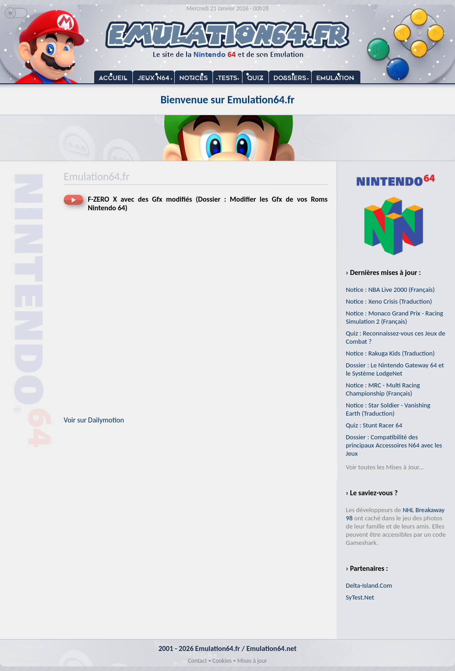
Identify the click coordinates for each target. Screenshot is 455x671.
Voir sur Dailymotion (94, 420)
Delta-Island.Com (369, 585)
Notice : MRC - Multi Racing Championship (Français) (383, 389)
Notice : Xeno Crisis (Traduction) (389, 301)
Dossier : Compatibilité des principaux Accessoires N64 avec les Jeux (394, 445)
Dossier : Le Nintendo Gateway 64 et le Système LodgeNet (395, 369)
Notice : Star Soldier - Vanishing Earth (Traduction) (388, 409)
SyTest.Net (360, 597)
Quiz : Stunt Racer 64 (374, 425)
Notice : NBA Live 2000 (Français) (390, 289)
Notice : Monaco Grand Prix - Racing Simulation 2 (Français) (394, 317)
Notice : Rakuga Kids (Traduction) (390, 353)
